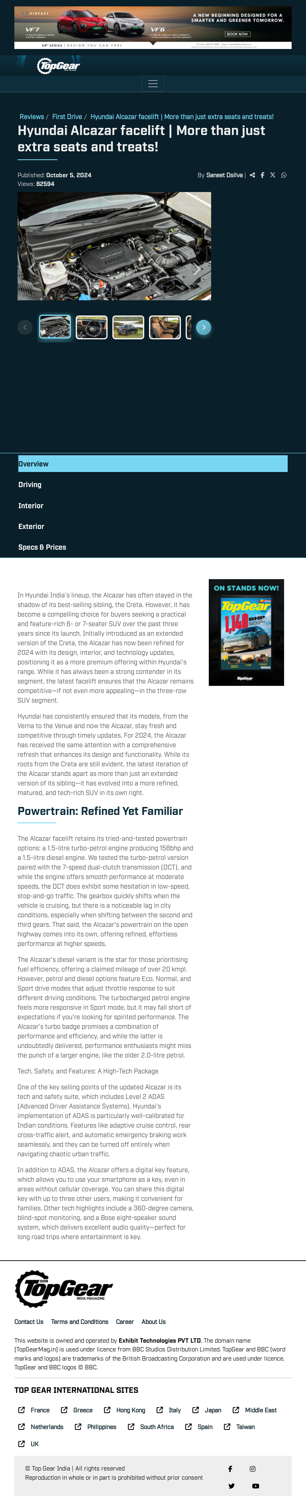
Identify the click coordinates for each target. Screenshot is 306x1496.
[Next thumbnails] (203, 327)
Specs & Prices (42, 546)
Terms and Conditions (79, 1321)
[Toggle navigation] (153, 84)
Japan (206, 1409)
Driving (29, 484)
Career (125, 1321)
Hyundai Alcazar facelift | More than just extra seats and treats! (182, 116)
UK (28, 1443)
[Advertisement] (250, 323)
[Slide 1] (55, 327)
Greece (76, 1409)
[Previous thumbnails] (25, 327)
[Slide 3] (128, 327)
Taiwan (239, 1426)
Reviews (32, 116)
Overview (33, 463)
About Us (153, 1321)
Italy (169, 1409)
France (33, 1409)
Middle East (255, 1409)
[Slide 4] (165, 327)
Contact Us (28, 1321)
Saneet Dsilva (224, 174)
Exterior (31, 526)
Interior (30, 505)
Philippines (95, 1426)
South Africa (151, 1426)
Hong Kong (124, 1409)
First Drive (67, 116)
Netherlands (40, 1426)
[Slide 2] (92, 327)
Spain (198, 1426)
